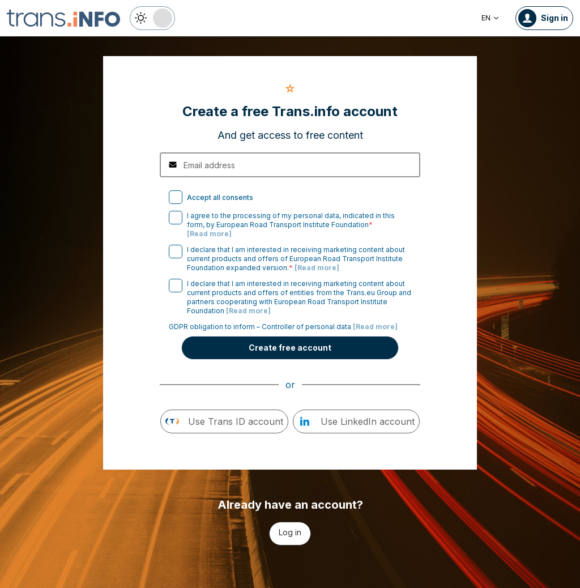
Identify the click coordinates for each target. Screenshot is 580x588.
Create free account (290, 347)
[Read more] (209, 233)
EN (490, 18)
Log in (290, 532)
